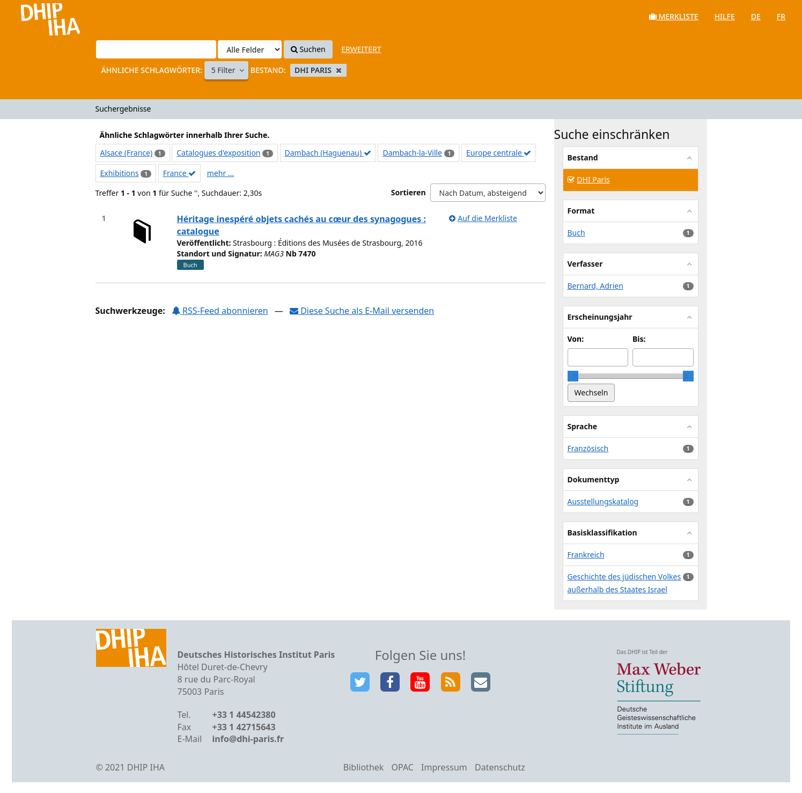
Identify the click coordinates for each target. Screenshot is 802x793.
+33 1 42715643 (244, 727)
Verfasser (585, 264)
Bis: (638, 339)
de (756, 16)
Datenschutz (500, 767)
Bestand (583, 157)
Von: (576, 339)
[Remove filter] (339, 70)
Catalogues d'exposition (218, 153)
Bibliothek (363, 767)
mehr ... (220, 173)
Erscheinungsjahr (600, 317)
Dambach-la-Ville (412, 153)
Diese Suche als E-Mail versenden (362, 311)
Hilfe (725, 16)
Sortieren (408, 192)
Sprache (583, 426)
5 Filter (224, 70)
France (179, 173)
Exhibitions (119, 173)
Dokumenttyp (594, 479)
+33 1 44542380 (244, 715)
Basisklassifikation (602, 532)
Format (581, 210)
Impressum (444, 767)
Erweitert (361, 49)
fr (781, 16)
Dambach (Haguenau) (328, 153)
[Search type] (250, 49)
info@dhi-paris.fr (248, 739)
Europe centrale (498, 153)
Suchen (308, 49)
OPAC (403, 767)
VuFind (37, 16)
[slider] (573, 376)
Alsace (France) (126, 153)
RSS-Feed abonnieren (220, 311)
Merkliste (673, 16)
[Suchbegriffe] (156, 49)
